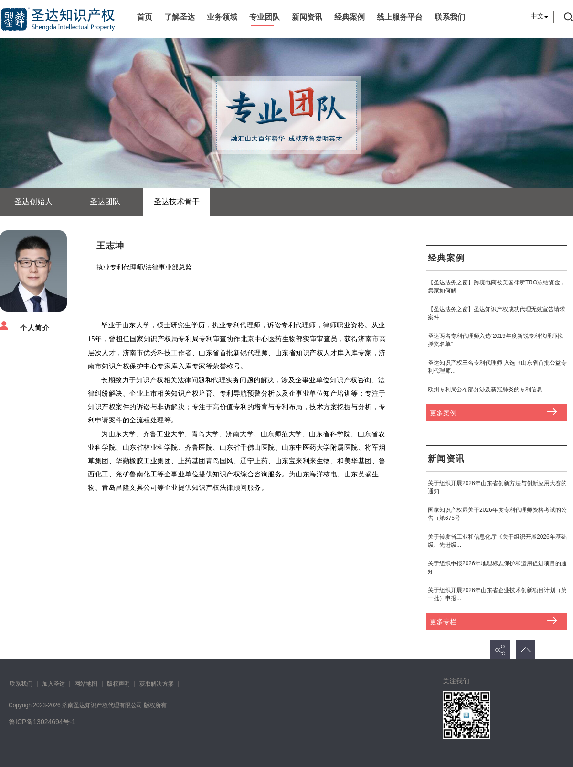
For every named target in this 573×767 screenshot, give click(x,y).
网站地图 (85, 684)
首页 (144, 17)
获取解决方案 (156, 684)
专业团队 (264, 17)
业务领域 (222, 17)
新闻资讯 (307, 17)
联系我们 (450, 17)
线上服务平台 (400, 17)
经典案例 (349, 17)
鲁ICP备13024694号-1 (42, 721)
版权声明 (118, 684)
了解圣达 (179, 17)
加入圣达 (53, 684)
